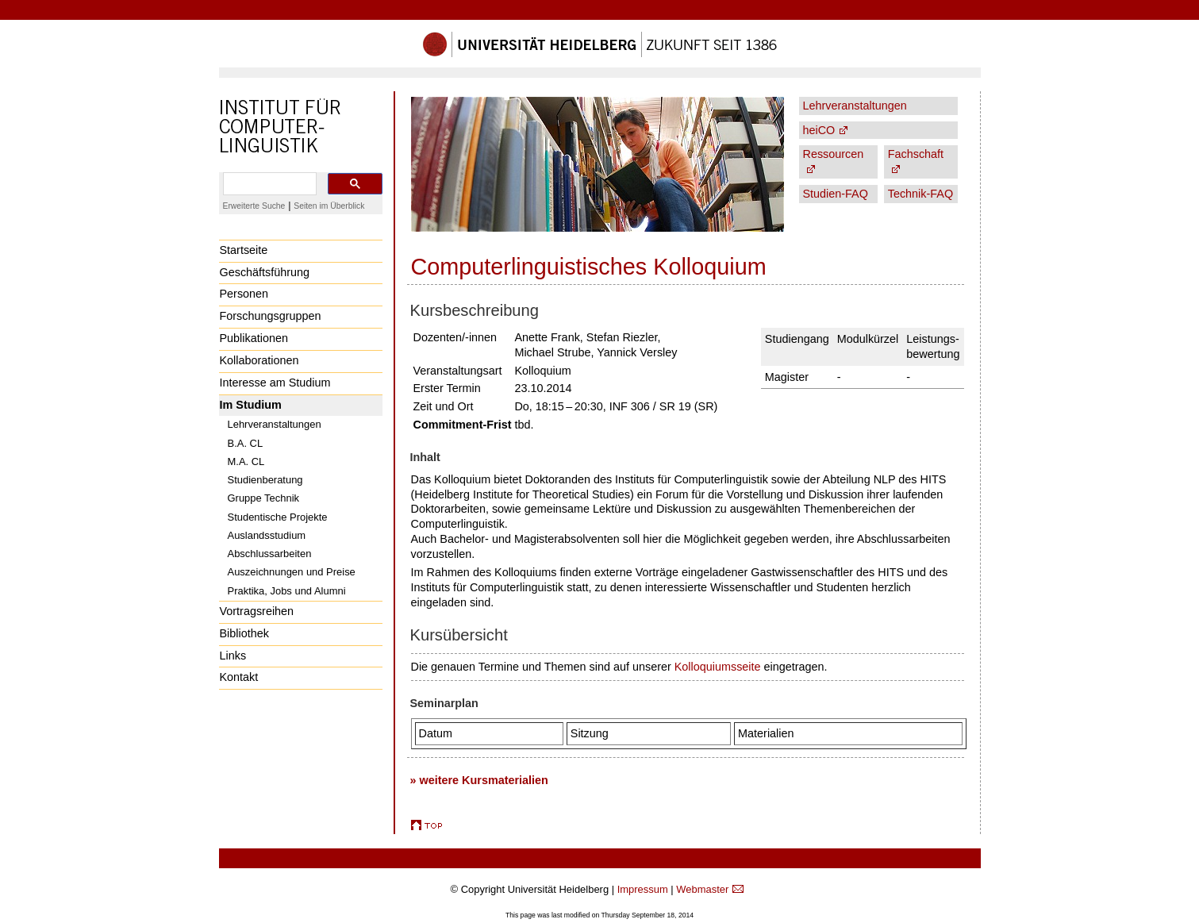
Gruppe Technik (264, 498)
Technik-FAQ (920, 193)
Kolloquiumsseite (717, 666)
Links (233, 655)
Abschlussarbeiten (270, 554)
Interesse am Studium (275, 382)
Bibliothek (244, 633)
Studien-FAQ (835, 193)
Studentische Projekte (278, 517)
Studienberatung (265, 480)
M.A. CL (246, 461)
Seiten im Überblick (329, 206)
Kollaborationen (259, 360)
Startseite (244, 250)
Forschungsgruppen (270, 316)
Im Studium (251, 404)
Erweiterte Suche (254, 206)
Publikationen (254, 338)
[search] (268, 184)
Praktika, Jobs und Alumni (287, 591)
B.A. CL (245, 443)
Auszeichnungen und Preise (291, 572)
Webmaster (702, 889)
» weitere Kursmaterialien (479, 780)
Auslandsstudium (267, 535)
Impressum (642, 889)
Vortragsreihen (257, 611)
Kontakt (239, 677)
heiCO (819, 130)
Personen (244, 293)
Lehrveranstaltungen (274, 424)
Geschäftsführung (265, 272)
